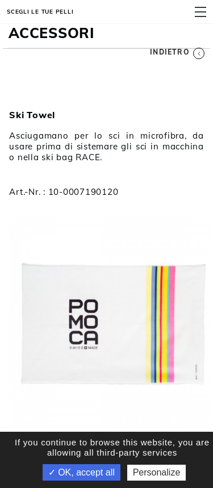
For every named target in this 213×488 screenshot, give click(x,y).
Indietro (177, 52)
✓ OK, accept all (81, 472)
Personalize (157, 472)
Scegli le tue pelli (40, 11)
